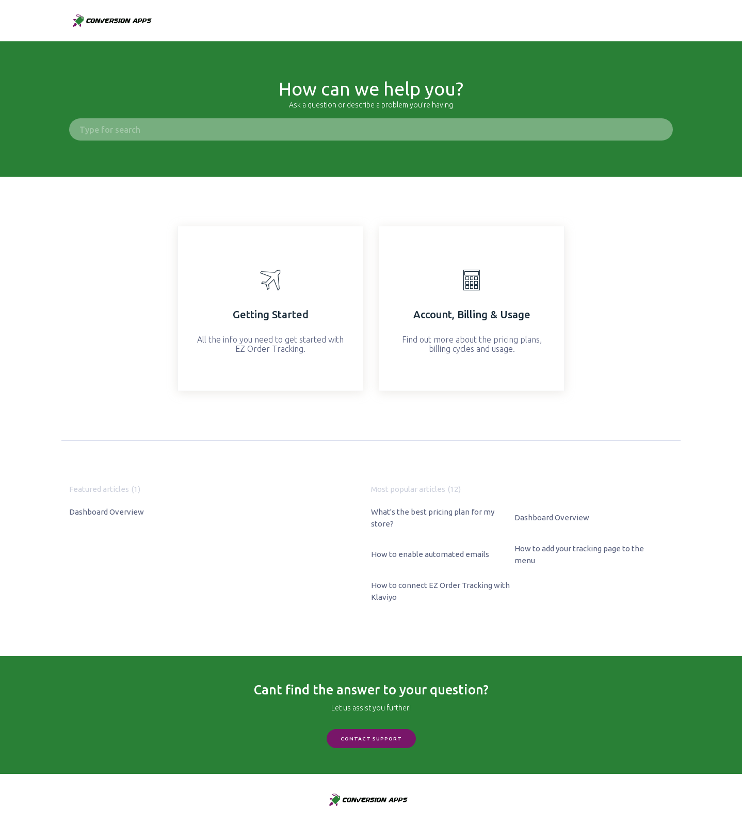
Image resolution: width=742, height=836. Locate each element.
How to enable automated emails (430, 554)
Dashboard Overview (106, 511)
